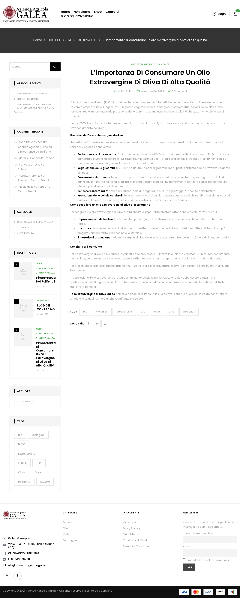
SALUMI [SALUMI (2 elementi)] (45, 482)
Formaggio (70, 540)
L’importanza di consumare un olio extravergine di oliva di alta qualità (34, 108)
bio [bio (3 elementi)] (20, 435)
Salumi (67, 522)
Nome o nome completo (198, 533)
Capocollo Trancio (42, 158)
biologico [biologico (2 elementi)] (38, 435)
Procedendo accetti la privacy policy (207, 560)
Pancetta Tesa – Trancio (34, 180)
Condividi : (77, 323)
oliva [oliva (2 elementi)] (21, 472)
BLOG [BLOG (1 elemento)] (22, 444)
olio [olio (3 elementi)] (39, 463)
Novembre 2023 (25, 401)
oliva (157, 311)
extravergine (124, 311)
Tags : (74, 311)
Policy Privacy (131, 528)
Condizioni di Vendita (136, 540)
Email (186, 546)
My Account (131, 522)
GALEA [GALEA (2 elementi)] (22, 463)
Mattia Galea (125, 91)
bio (85, 311)
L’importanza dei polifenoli (32, 93)
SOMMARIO (23, 227)
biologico (102, 311)
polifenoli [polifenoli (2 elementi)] (24, 482)
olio (143, 311)
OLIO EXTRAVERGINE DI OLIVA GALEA (73, 40)
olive (172, 311)
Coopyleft (105, 591)
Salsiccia (23, 169)
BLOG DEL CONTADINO (28, 98)
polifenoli (189, 311)
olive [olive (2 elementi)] (38, 472)
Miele (66, 534)
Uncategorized (25, 232)
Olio (65, 528)
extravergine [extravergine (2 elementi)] (26, 454)
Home (37, 40)
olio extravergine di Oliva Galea (93, 294)
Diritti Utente (131, 534)
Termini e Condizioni (136, 546)
